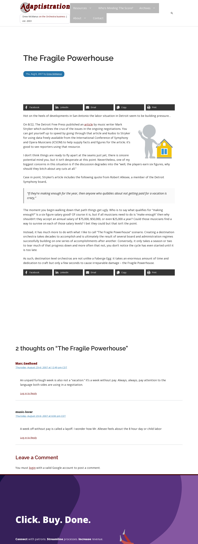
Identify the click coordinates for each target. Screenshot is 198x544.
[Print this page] (160, 107)
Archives (147, 8)
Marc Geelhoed (26, 363)
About (80, 18)
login (32, 468)
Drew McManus (54, 73)
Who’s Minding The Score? (115, 8)
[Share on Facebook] (37, 107)
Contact (98, 18)
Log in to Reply (28, 393)
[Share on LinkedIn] (68, 107)
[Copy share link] (129, 107)
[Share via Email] (99, 107)
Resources (82, 8)
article (88, 124)
